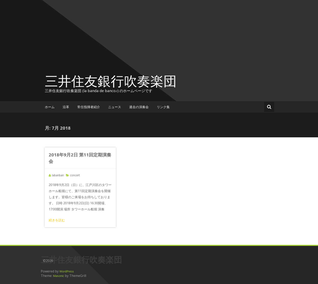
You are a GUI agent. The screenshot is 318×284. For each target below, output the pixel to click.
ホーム (50, 107)
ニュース (114, 107)
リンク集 (163, 107)
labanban (58, 175)
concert (75, 175)
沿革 (66, 107)
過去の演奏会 (139, 107)
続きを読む (57, 220)
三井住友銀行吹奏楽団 (111, 81)
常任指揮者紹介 (88, 107)
